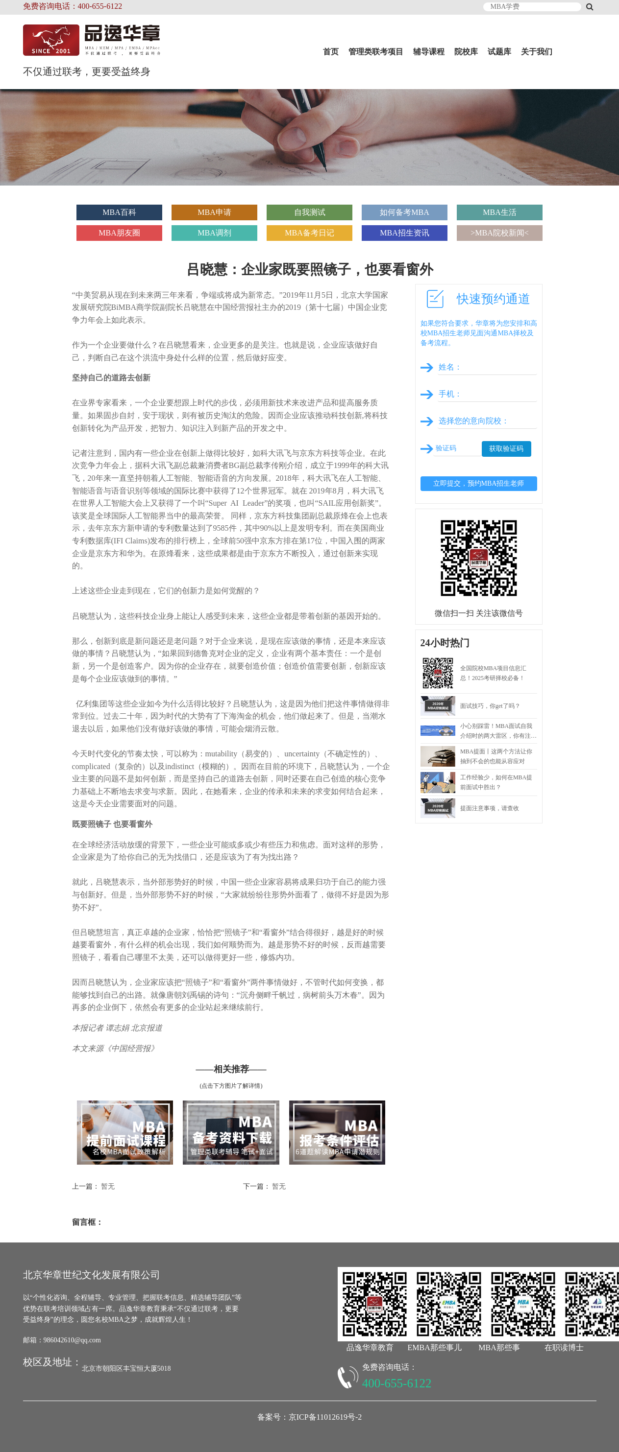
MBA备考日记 (309, 233)
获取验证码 (506, 448)
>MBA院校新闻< (499, 233)
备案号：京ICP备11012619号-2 (309, 1417)
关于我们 (536, 51)
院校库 (466, 51)
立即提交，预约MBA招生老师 (478, 483)
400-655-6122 (397, 1383)
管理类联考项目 (375, 51)
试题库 (499, 51)
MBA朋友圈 (119, 233)
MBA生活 (499, 212)
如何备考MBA (404, 212)
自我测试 (309, 212)
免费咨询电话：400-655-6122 (73, 6)
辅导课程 (429, 51)
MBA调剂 (214, 233)
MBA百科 (119, 212)
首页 (331, 51)
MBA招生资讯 (404, 233)
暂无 (108, 1186)
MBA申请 (214, 212)
